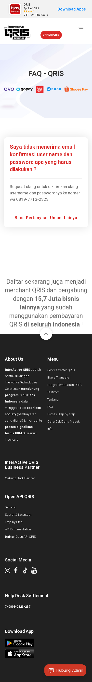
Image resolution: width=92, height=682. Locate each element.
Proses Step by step (61, 414)
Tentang (53, 399)
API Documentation (18, 529)
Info (49, 429)
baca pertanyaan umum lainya (46, 217)
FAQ (50, 407)
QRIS (27, 4)
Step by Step (14, 522)
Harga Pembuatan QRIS (64, 385)
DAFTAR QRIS (51, 35)
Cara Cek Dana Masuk (63, 421)
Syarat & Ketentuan (18, 514)
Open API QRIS (20, 536)
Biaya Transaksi (58, 377)
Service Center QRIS (61, 370)
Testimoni (53, 392)
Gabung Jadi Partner (20, 478)
